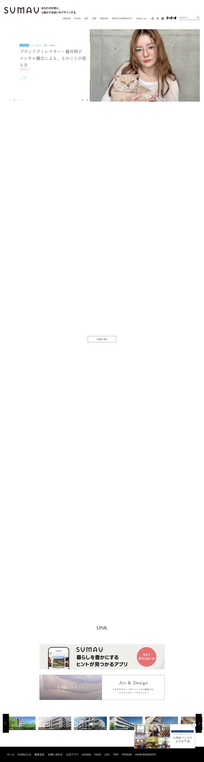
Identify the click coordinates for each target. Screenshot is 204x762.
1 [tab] (10, 100)
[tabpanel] (102, 65)
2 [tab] (14, 100)
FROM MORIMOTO (122, 18)
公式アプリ (72, 754)
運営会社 (39, 754)
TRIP (94, 18)
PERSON (104, 18)
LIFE (86, 18)
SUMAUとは (24, 754)
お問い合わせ (55, 754)
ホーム (10, 754)
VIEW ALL (102, 339)
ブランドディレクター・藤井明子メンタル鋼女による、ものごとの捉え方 (52, 58)
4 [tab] (23, 100)
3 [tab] (18, 100)
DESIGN (67, 18)
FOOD (78, 18)
